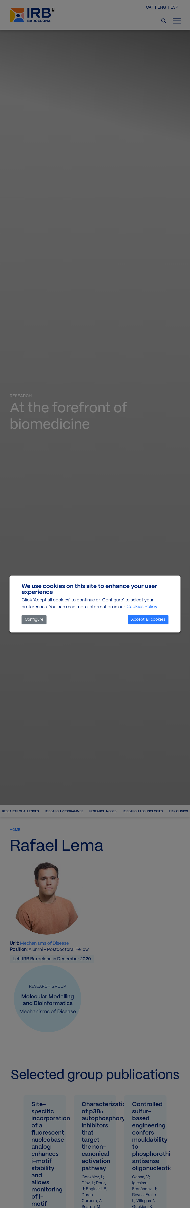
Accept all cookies (148, 619)
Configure (34, 619)
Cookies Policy (141, 607)
